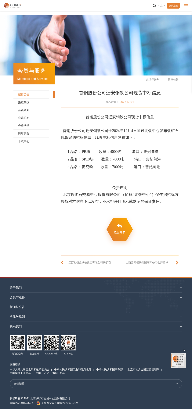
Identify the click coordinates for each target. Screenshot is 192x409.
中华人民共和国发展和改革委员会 (29, 369)
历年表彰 (23, 133)
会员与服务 (152, 79)
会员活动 (23, 125)
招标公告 (23, 94)
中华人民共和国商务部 (109, 369)
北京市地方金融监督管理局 (143, 369)
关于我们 (16, 287)
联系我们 (16, 326)
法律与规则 (17, 316)
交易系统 (173, 5)
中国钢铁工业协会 (20, 373)
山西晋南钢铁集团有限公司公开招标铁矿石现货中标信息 (152, 262)
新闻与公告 (17, 307)
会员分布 (23, 117)
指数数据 (23, 102)
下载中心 (23, 141)
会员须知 (23, 110)
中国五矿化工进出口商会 (50, 373)
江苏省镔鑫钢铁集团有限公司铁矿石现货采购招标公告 (91, 262)
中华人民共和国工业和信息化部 (72, 369)
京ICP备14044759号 (22, 402)
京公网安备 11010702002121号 (57, 402)
